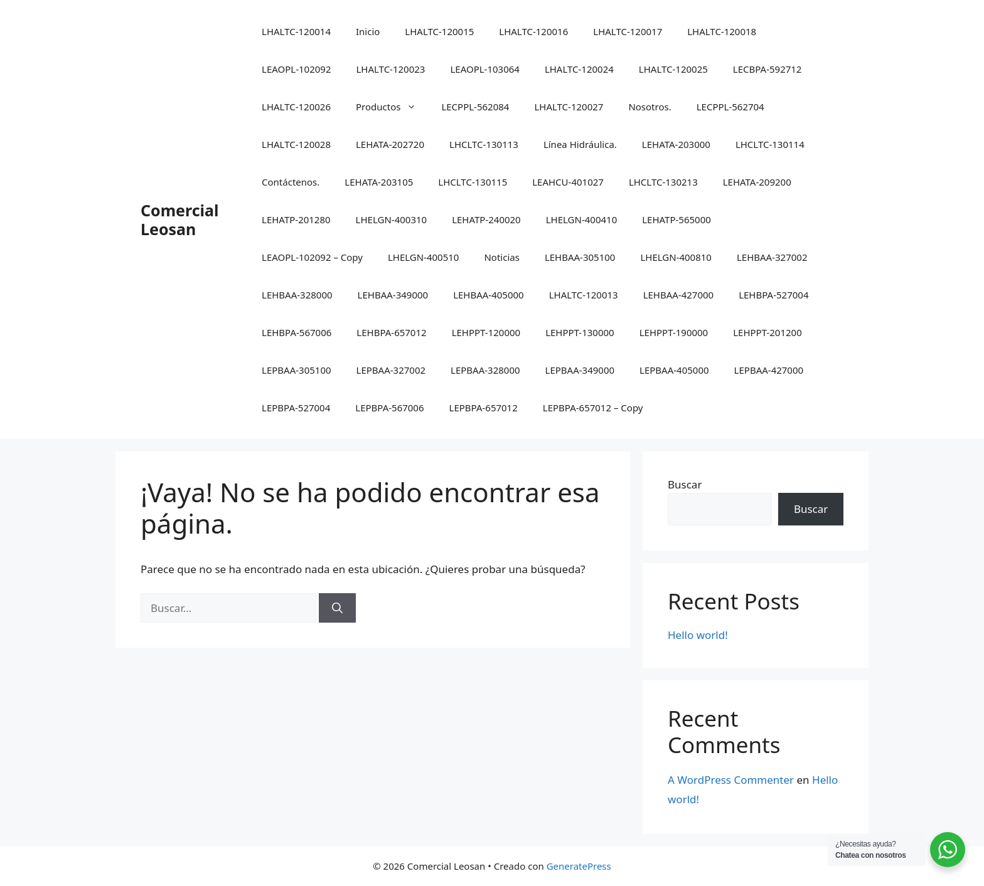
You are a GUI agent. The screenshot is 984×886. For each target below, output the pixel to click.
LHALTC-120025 (673, 69)
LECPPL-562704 (730, 106)
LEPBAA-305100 (296, 370)
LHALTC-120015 (439, 31)
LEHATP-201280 (296, 219)
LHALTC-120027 (568, 106)
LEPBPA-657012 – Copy (593, 407)
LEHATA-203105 (379, 182)
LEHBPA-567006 (296, 332)
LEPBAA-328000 (485, 370)
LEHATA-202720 (390, 144)
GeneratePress (579, 866)
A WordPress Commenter (731, 780)
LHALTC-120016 (533, 31)
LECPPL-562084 (475, 106)
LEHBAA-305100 (580, 257)
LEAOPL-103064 (484, 69)
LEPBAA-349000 (580, 370)
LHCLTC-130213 (663, 182)
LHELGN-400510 (423, 257)
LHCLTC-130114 (770, 144)
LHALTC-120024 (579, 69)
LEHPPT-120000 (486, 332)
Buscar (685, 484)
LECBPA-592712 (767, 69)
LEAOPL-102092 (296, 69)
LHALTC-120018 (721, 31)
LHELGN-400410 (582, 219)
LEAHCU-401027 (568, 182)
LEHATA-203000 (676, 144)
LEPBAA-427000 (769, 370)
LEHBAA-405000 (488, 294)
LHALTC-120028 (296, 144)
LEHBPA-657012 (391, 332)
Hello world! (698, 635)
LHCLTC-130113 (483, 144)
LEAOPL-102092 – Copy (312, 257)
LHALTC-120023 (390, 69)
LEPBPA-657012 (483, 407)
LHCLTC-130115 (472, 182)
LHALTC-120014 (296, 31)
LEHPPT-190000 (674, 332)
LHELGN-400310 (391, 219)
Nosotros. (649, 106)
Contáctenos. (290, 182)
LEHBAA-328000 (297, 294)
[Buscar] (337, 608)
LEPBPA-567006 (389, 407)
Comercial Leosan (179, 219)
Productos (392, 106)
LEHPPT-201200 (767, 332)
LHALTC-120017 (627, 31)
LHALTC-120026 (296, 106)
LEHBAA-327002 (772, 257)
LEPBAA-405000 (674, 370)
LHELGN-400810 (676, 257)
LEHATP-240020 (486, 219)
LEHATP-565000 (676, 219)
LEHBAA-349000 (393, 294)
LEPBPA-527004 (296, 407)
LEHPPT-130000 (579, 332)
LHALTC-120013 (583, 294)
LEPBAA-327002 (391, 370)
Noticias (501, 257)
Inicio (368, 31)
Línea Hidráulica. (580, 144)
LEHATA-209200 (757, 182)
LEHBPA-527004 (773, 294)
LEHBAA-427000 (678, 294)
